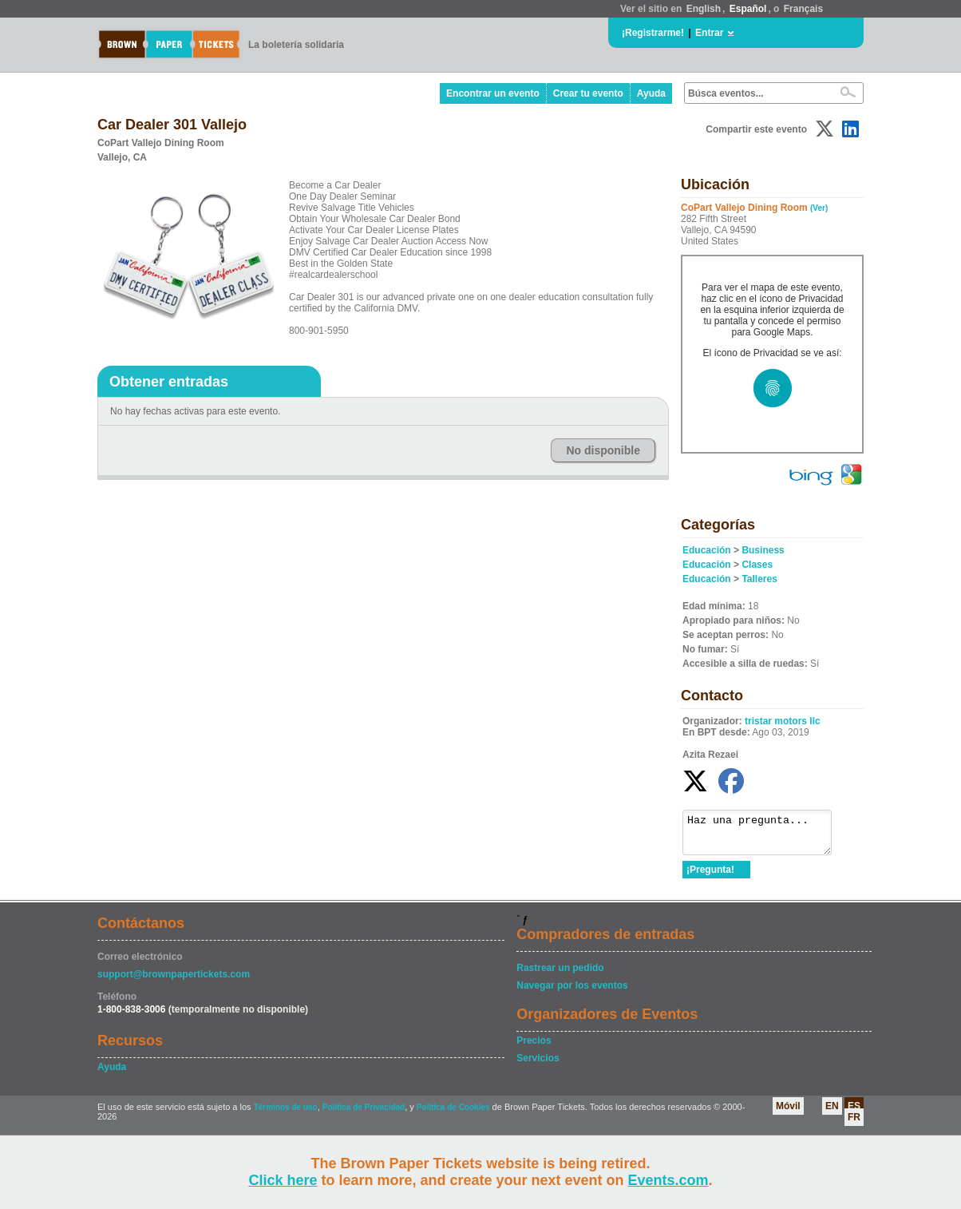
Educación (706, 550)
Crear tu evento (588, 93)
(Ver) (819, 208)
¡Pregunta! (710, 876)
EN (832, 1113)
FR (854, 1124)
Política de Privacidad (363, 1114)
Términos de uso (286, 1114)
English (703, 8)
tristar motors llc (783, 721)
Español (748, 8)
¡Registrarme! (653, 32)
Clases (757, 564)
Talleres (759, 579)
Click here (282, 1180)
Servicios (537, 1065)
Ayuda (651, 93)
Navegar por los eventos (571, 992)
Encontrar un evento (493, 93)
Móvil (788, 1113)
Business (763, 550)
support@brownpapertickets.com (173, 981)
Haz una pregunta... (765, 836)
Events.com (668, 1180)
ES (854, 1113)
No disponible (603, 450)
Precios (533, 1047)
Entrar (709, 32)
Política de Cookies (453, 1114)
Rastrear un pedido (559, 975)
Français (803, 8)
